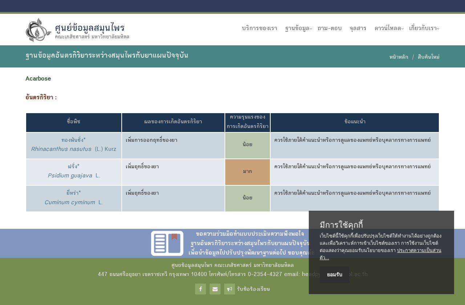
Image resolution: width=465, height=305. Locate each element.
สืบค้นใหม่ (429, 58)
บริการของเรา (259, 28)
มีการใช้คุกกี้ (341, 225)
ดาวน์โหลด (388, 28)
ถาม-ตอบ (330, 28)
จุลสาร (358, 28)
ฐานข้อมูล (297, 28)
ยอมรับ (334, 274)
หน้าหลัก (398, 58)
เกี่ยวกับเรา (423, 28)
